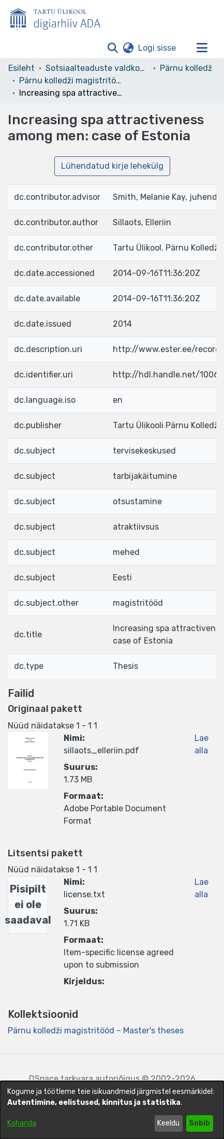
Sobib (199, 1123)
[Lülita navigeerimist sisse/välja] (201, 48)
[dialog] (112, 1110)
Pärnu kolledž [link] (186, 68)
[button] (112, 48)
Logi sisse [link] (157, 48)
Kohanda (21, 1123)
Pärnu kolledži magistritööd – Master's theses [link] (71, 80)
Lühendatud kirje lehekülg (112, 166)
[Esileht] (59, 17)
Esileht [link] (21, 68)
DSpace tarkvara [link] (61, 1079)
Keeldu (168, 1123)
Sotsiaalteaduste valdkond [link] (97, 68)
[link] (96, 1030)
